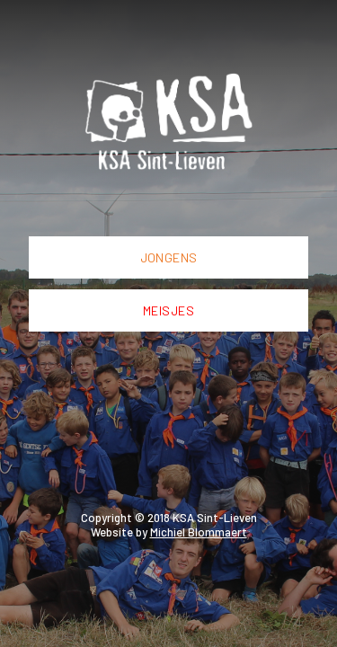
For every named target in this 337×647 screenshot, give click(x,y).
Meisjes (168, 310)
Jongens (169, 257)
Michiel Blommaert (198, 532)
